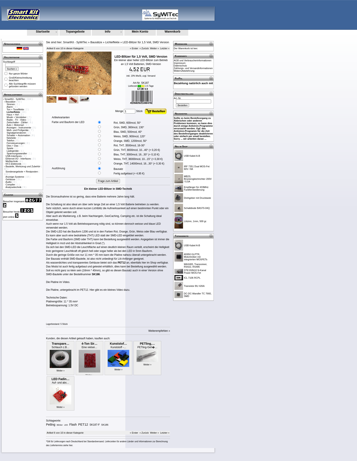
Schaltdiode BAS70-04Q (197, 208)
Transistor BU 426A (194, 286)
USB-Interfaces (14, 156)
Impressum (179, 63)
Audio (8, 182)
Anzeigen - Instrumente (19, 127)
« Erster (134, 48)
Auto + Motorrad (15, 125)
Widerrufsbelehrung (184, 70)
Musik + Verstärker (17, 117)
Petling (50, 424)
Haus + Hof (13, 114)
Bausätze (11, 101)
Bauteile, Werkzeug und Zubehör (23, 166)
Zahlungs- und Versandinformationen (193, 68)
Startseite (43, 31)
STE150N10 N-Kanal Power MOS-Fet (195, 271)
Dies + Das (13, 145)
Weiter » (154, 48)
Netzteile (12, 138)
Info (107, 31)
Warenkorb (172, 31)
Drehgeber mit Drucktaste (197, 198)
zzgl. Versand (148, 76)
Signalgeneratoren (17, 132)
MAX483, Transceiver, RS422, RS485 (195, 265)
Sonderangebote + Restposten (22, 171)
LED (66, 425)
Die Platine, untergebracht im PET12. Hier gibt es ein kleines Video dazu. (88, 289)
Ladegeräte (13, 151)
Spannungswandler (17, 153)
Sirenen (11, 104)
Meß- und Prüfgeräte (18, 130)
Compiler (11, 184)
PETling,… (147, 343)
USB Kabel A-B (192, 156)
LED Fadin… (60, 379)
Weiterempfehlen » (159, 330)
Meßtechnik (12, 161)
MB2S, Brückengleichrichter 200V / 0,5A (198, 179)
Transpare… (60, 343)
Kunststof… (118, 343)
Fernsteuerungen (16, 143)
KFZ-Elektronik (14, 164)
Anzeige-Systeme (15, 176)
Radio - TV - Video (17, 119)
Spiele (10, 148)
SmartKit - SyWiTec (15, 99)
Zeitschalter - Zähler (18, 122)
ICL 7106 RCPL (192, 277)
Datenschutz (180, 65)
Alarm (9, 107)
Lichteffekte (112, 42)
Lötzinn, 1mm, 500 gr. (195, 221)
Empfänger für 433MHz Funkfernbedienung (196, 188)
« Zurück (144, 48)
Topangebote (75, 31)
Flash (73, 424)
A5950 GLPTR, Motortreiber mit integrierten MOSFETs (195, 257)
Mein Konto (140, 31)
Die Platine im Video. (58, 282)
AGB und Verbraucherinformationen (192, 60)
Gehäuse (11, 179)
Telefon (11, 140)
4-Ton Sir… (89, 343)
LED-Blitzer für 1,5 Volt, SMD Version (146, 42)
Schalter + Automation (19, 135)
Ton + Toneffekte (16, 109)
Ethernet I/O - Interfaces (19, 158)
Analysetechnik (13, 187)
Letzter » (164, 48)
